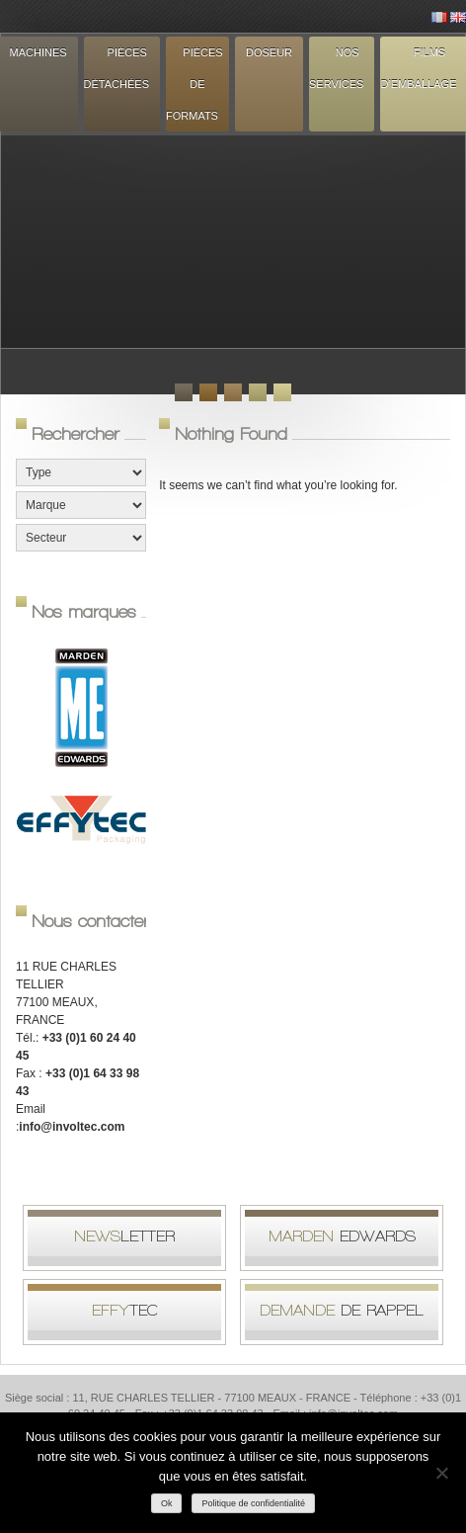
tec (125, 1310)
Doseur (269, 52)
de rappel (342, 1310)
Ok (167, 1503)
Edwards (342, 1236)
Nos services (336, 68)
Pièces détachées (116, 68)
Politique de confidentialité (253, 1503)
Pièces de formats (194, 84)
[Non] (441, 1473)
